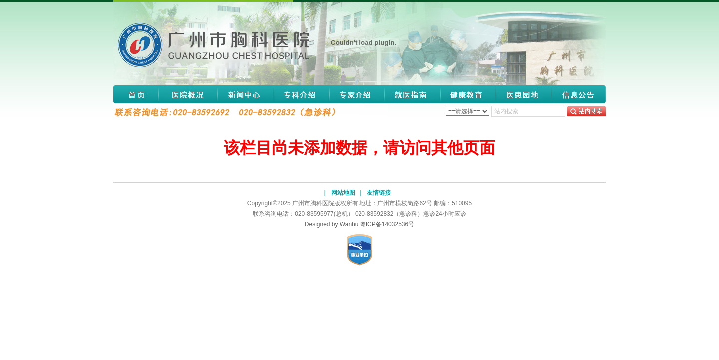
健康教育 (468, 95)
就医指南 (412, 95)
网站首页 (135, 95)
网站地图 (343, 193)
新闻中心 (245, 95)
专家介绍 (356, 95)
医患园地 (523, 95)
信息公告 (576, 95)
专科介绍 (301, 95)
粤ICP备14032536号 (387, 224)
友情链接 (379, 193)
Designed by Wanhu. (332, 224)
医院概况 (187, 95)
